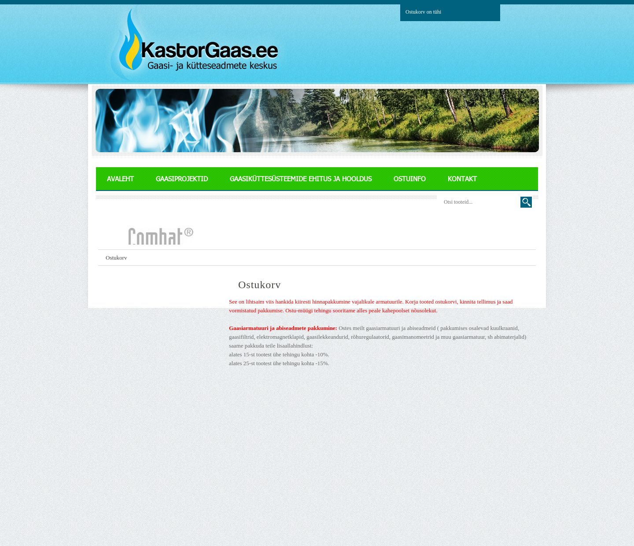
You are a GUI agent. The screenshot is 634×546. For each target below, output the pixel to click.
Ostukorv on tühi (423, 12)
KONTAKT (462, 179)
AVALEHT (120, 179)
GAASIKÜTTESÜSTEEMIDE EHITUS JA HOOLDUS (301, 179)
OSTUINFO (410, 179)
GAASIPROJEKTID (182, 179)
